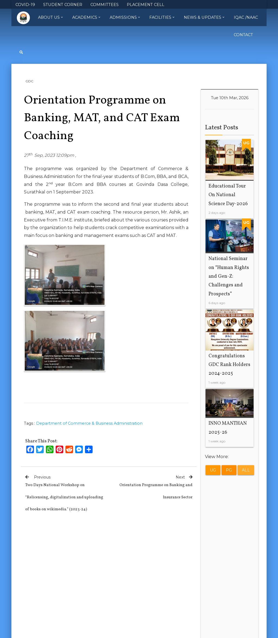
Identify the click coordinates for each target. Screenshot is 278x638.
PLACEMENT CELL (145, 5)
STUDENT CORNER (62, 5)
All (246, 470)
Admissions (125, 17)
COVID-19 (25, 5)
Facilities (161, 17)
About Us (50, 17)
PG (229, 470)
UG (213, 470)
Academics (86, 17)
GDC (29, 81)
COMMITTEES (104, 5)
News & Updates (204, 17)
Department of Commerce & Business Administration (89, 423)
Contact (243, 34)
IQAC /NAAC (246, 17)
